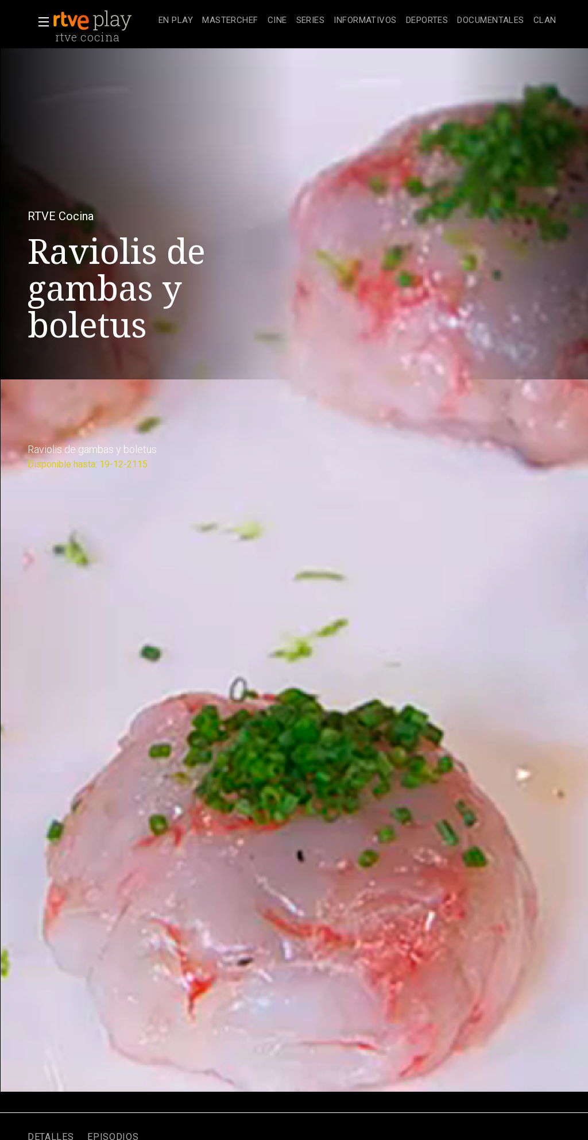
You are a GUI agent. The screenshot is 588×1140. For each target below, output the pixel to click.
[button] (40, 21)
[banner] (103, 20)
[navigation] (357, 20)
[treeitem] (175, 21)
